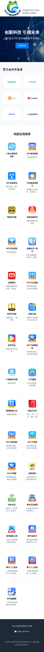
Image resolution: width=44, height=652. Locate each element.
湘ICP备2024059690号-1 (21, 642)
